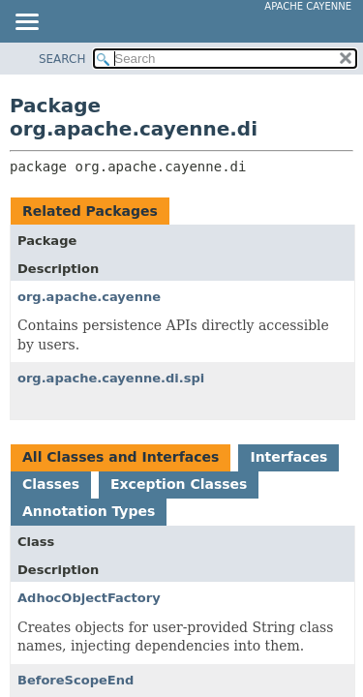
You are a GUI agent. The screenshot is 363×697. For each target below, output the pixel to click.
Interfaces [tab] (288, 457)
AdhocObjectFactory (89, 598)
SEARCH (62, 59)
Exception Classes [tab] (178, 484)
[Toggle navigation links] (26, 23)
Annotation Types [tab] (88, 511)
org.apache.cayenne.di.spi (110, 378)
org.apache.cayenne (89, 296)
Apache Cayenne (307, 6)
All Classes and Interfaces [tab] (120, 457)
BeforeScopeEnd (75, 680)
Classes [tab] (50, 484)
